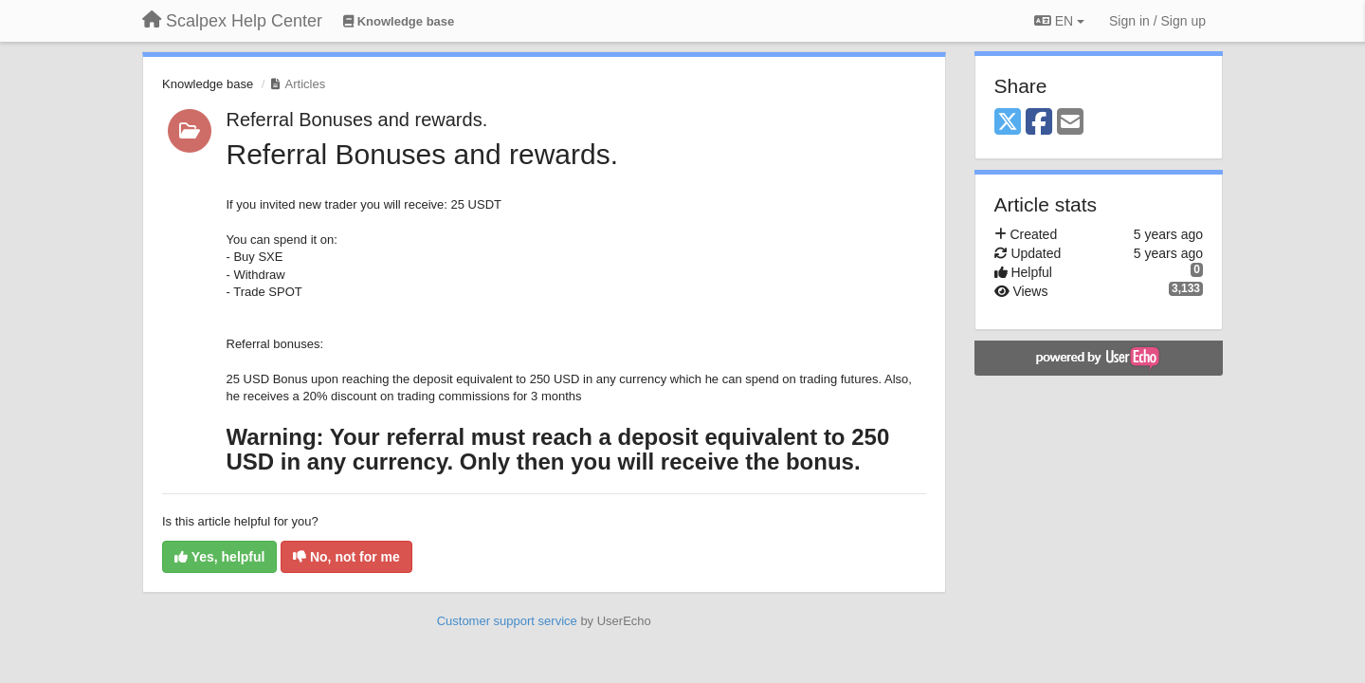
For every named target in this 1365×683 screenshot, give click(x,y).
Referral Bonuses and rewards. (357, 119)
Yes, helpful (219, 556)
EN (1059, 20)
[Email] (1070, 122)
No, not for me (346, 556)
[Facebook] (1039, 122)
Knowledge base (207, 84)
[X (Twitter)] (1007, 122)
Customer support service (507, 621)
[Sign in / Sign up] (1157, 21)
